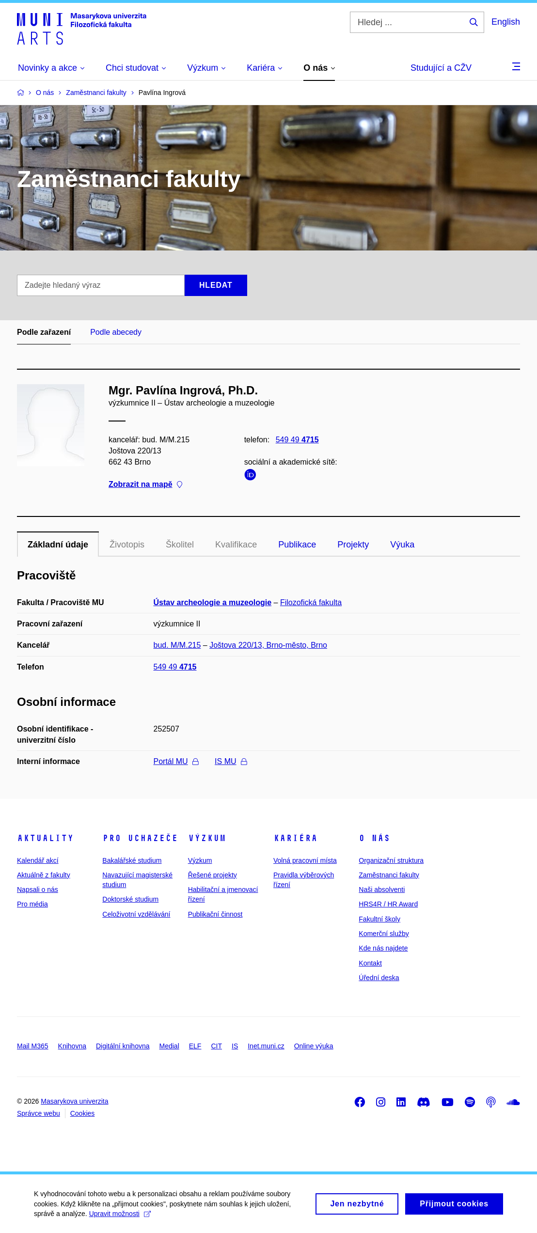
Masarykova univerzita (74, 1101)
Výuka (402, 544)
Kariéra (295, 838)
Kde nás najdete (383, 948)
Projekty (353, 544)
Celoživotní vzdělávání (136, 914)
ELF (195, 1046)
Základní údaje (58, 544)
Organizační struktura (391, 860)
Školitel (180, 544)
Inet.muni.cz (266, 1046)
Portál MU (176, 761)
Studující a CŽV (441, 68)
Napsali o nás (37, 889)
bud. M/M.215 (177, 645)
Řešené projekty (212, 875)
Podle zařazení (44, 332)
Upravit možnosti (120, 1218)
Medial (169, 1046)
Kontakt (370, 963)
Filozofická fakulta (311, 602)
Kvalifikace (236, 544)
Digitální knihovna (123, 1046)
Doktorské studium (130, 899)
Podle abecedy (116, 332)
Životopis (127, 544)
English (505, 22)
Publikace (297, 544)
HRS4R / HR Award (388, 904)
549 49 (297, 440)
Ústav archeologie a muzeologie (213, 602)
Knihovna (72, 1046)
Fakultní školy (379, 919)
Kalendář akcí (38, 860)
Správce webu (38, 1113)
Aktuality (45, 838)
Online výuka (313, 1046)
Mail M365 (32, 1046)
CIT (216, 1046)
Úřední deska (379, 978)
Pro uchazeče (140, 838)
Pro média (32, 904)
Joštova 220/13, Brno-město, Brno (268, 645)
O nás (374, 838)
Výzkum (207, 838)
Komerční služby (384, 933)
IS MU (230, 761)
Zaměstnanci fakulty (389, 875)
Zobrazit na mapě (145, 485)
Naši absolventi (382, 889)
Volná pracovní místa (305, 860)
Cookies (82, 1113)
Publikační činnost (215, 914)
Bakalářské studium (131, 860)
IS (235, 1046)
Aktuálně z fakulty (43, 875)
